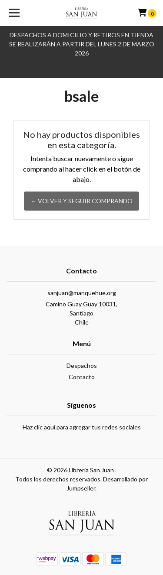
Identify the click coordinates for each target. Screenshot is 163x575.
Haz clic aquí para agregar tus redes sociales (82, 427)
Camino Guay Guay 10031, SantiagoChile (81, 313)
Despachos (82, 365)
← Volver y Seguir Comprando (81, 201)
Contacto (82, 376)
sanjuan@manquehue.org (81, 292)
